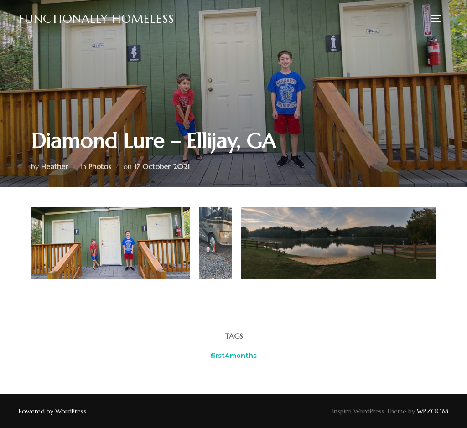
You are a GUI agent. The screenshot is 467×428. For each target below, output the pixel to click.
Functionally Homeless (96, 18)
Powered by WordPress (52, 411)
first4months (234, 355)
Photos (99, 166)
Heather (54, 166)
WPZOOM (432, 411)
